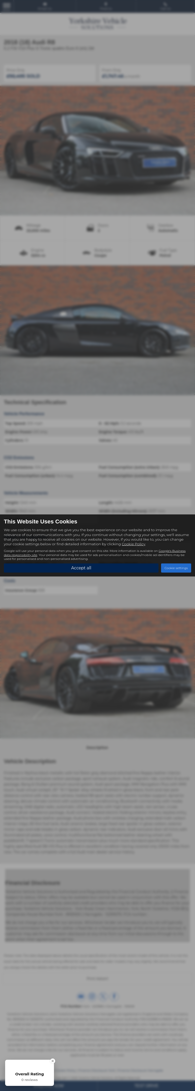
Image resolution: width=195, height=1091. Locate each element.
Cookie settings (176, 568)
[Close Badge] (52, 1061)
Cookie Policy (133, 544)
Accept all (81, 567)
